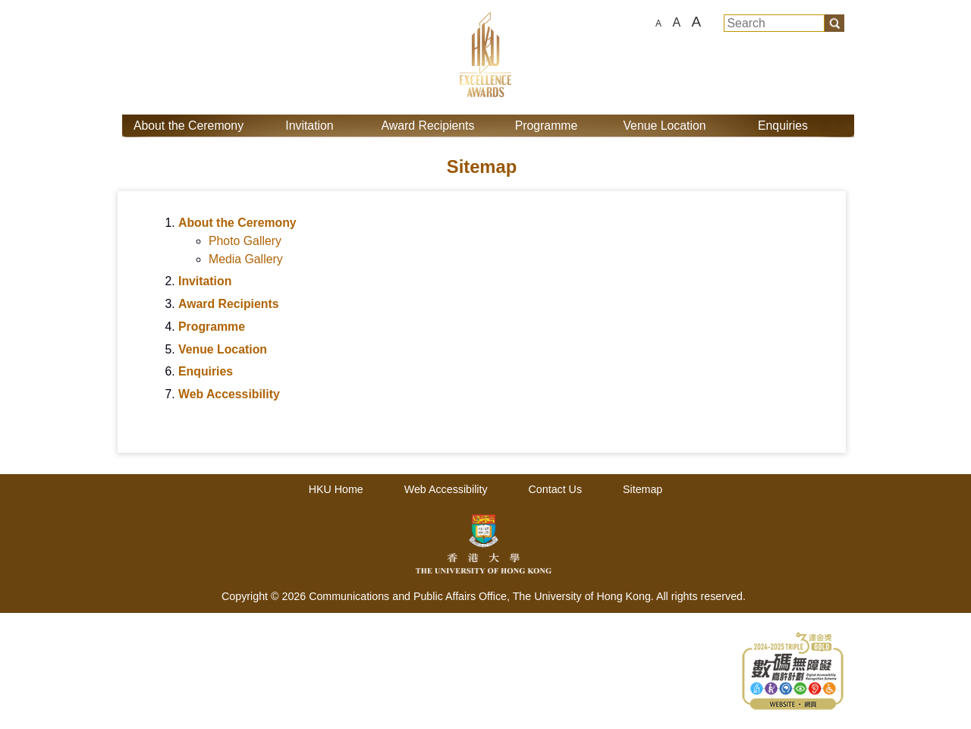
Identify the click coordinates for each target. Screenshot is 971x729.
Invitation (309, 125)
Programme (546, 125)
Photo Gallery (245, 240)
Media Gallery (246, 259)
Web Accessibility (229, 394)
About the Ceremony (189, 125)
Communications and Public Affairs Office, (411, 596)
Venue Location (664, 125)
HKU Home (336, 489)
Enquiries (783, 125)
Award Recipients (428, 125)
